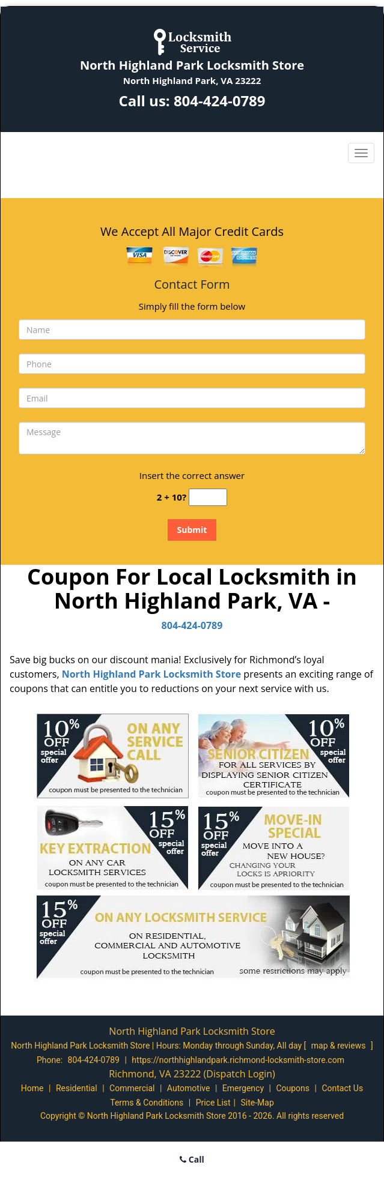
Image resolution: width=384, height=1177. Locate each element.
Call (192, 1159)
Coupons (292, 1088)
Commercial (131, 1088)
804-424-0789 (220, 100)
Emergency (243, 1088)
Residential (76, 1088)
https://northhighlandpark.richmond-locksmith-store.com (238, 1060)
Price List (213, 1102)
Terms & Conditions (146, 1102)
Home (32, 1088)
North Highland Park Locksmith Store (152, 674)
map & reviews (339, 1045)
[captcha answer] (208, 497)
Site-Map (257, 1102)
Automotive (188, 1088)
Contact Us (342, 1088)
